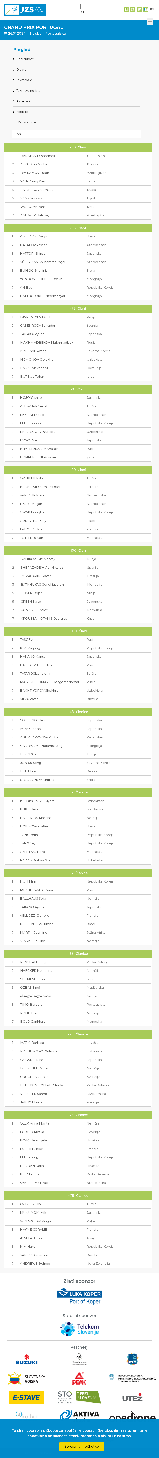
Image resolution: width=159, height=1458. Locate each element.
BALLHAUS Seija (33, 899)
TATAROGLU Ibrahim (36, 673)
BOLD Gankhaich (33, 1021)
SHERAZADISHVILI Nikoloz (42, 567)
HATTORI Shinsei (33, 253)
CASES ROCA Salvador (37, 325)
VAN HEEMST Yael (34, 1183)
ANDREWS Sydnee (35, 1263)
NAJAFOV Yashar (33, 245)
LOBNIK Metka (32, 1132)
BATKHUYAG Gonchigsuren (42, 584)
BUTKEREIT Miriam (35, 1068)
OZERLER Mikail (32, 478)
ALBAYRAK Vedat (33, 406)
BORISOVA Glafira (34, 826)
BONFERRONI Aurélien (38, 457)
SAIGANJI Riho (31, 1060)
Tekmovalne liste (28, 91)
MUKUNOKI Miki (33, 1213)
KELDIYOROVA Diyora (37, 801)
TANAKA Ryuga (32, 334)
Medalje (22, 112)
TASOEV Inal (29, 640)
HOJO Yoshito (31, 398)
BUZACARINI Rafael (37, 576)
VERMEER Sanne (33, 1094)
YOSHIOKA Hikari (33, 720)
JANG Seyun (30, 843)
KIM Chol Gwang (33, 351)
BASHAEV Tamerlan (36, 665)
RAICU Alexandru (34, 368)
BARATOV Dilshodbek (37, 156)
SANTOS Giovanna (34, 1255)
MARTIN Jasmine (33, 932)
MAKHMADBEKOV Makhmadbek (46, 342)
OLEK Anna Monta (34, 1123)
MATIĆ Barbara (32, 1043)
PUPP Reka (29, 809)
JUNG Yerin (29, 835)
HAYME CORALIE (33, 1230)
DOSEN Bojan (32, 593)
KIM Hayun (29, 1247)
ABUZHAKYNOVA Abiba (39, 737)
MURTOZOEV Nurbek (37, 432)
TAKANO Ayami (32, 907)
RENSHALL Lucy (33, 962)
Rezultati (23, 101)
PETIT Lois (28, 771)
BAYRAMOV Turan (34, 173)
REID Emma (30, 1174)
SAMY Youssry (31, 198)
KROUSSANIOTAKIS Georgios (44, 618)
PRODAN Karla (32, 1166)
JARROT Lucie (31, 1102)
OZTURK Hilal (31, 1204)
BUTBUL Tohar (32, 376)
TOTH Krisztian (31, 538)
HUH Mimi (28, 881)
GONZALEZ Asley (34, 610)
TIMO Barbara (31, 1005)
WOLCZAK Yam (32, 207)
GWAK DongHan (33, 512)
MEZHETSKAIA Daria (36, 890)
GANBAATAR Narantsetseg (41, 746)
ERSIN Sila (28, 754)
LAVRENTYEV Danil (35, 317)
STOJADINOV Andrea (37, 780)
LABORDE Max (32, 529)
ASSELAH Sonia (32, 1238)
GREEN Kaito (31, 601)
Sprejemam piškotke (81, 1446)
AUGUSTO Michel (34, 164)
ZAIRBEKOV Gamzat (36, 190)
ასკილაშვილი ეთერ (35, 996)
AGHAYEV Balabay (34, 215)
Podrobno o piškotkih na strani (106, 1436)
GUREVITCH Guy (33, 521)
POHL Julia (29, 1013)
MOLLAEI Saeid (32, 415)
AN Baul (26, 287)
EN (152, 9)
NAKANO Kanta (32, 657)
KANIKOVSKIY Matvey (38, 559)
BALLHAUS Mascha (35, 818)
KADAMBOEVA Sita (35, 860)
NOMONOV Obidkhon (37, 359)
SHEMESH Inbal (33, 979)
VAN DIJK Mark (32, 495)
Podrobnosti (25, 59)
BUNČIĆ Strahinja (34, 270)
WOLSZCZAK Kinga (35, 1221)
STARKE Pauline (32, 941)
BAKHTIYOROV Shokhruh (40, 690)
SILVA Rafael (30, 699)
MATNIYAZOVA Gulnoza (39, 1051)
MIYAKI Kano (30, 729)
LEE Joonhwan (31, 423)
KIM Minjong (30, 648)
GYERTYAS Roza (32, 852)
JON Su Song (30, 763)
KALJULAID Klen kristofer (40, 487)
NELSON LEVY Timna (36, 924)
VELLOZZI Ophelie (34, 915)
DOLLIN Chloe (31, 1149)
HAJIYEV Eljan (31, 504)
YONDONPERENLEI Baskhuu (43, 279)
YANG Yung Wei (32, 181)
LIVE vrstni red (27, 122)
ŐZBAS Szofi (30, 988)
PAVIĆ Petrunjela (33, 1140)
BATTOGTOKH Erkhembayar (42, 296)
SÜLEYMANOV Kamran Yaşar (42, 262)
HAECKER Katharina (36, 971)
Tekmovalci (24, 80)
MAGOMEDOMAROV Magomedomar (49, 682)
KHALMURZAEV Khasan (39, 449)
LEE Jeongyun (31, 1157)
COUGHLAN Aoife (34, 1077)
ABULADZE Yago (33, 236)
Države (21, 69)
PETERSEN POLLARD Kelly (41, 1085)
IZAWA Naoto (31, 440)
